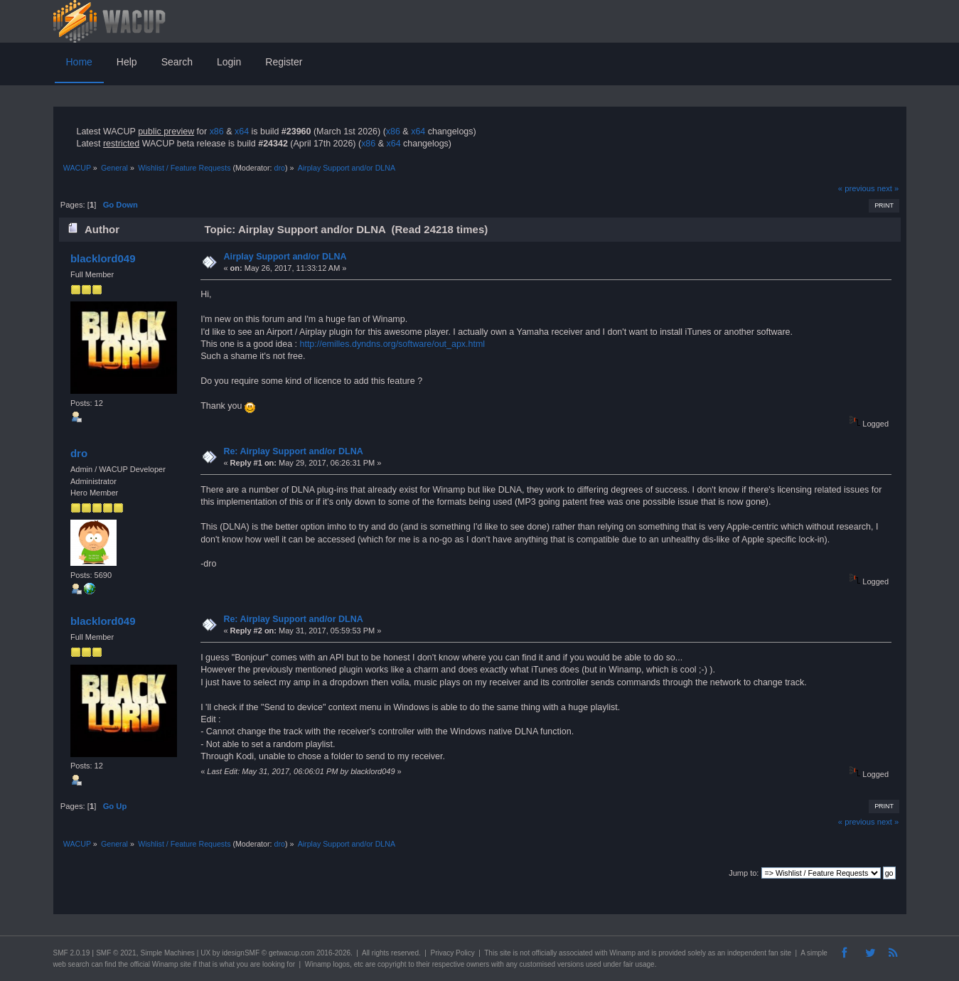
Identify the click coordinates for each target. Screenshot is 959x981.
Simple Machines (168, 953)
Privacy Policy (452, 953)
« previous (856, 188)
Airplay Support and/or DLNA (284, 257)
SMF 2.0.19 (71, 953)
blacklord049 (103, 258)
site (505, 953)
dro (279, 168)
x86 (217, 131)
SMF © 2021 (116, 953)
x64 (242, 131)
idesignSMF (240, 953)
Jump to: (744, 873)
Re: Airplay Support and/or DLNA (293, 451)
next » (888, 188)
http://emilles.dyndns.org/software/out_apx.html (393, 344)
